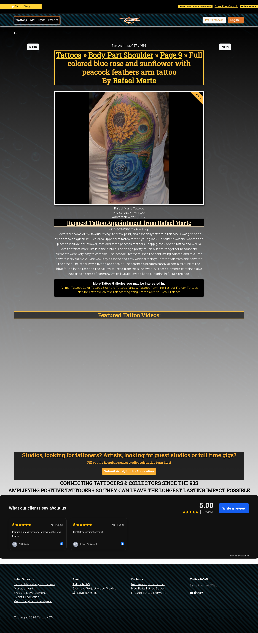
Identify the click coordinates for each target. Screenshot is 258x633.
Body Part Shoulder (120, 55)
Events (53, 20)
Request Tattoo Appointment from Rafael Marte (129, 222)
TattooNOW (81, 584)
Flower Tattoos (187, 287)
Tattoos (21, 20)
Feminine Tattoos (163, 287)
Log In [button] (235, 20)
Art (32, 20)
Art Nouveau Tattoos (165, 292)
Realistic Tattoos (111, 292)
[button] (214, 20)
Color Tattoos (92, 287)
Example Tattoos (115, 287)
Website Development (30, 592)
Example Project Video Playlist (94, 588)
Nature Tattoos (89, 292)
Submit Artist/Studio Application (129, 471)
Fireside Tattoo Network (148, 592)
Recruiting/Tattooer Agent (33, 601)
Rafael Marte (134, 80)
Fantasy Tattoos (138, 287)
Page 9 (171, 55)
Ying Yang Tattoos (137, 292)
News (41, 20)
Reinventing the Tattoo (148, 584)
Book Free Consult (231, 6)
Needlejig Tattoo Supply (148, 588)
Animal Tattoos (71, 287)
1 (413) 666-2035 (84, 593)
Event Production (26, 597)
